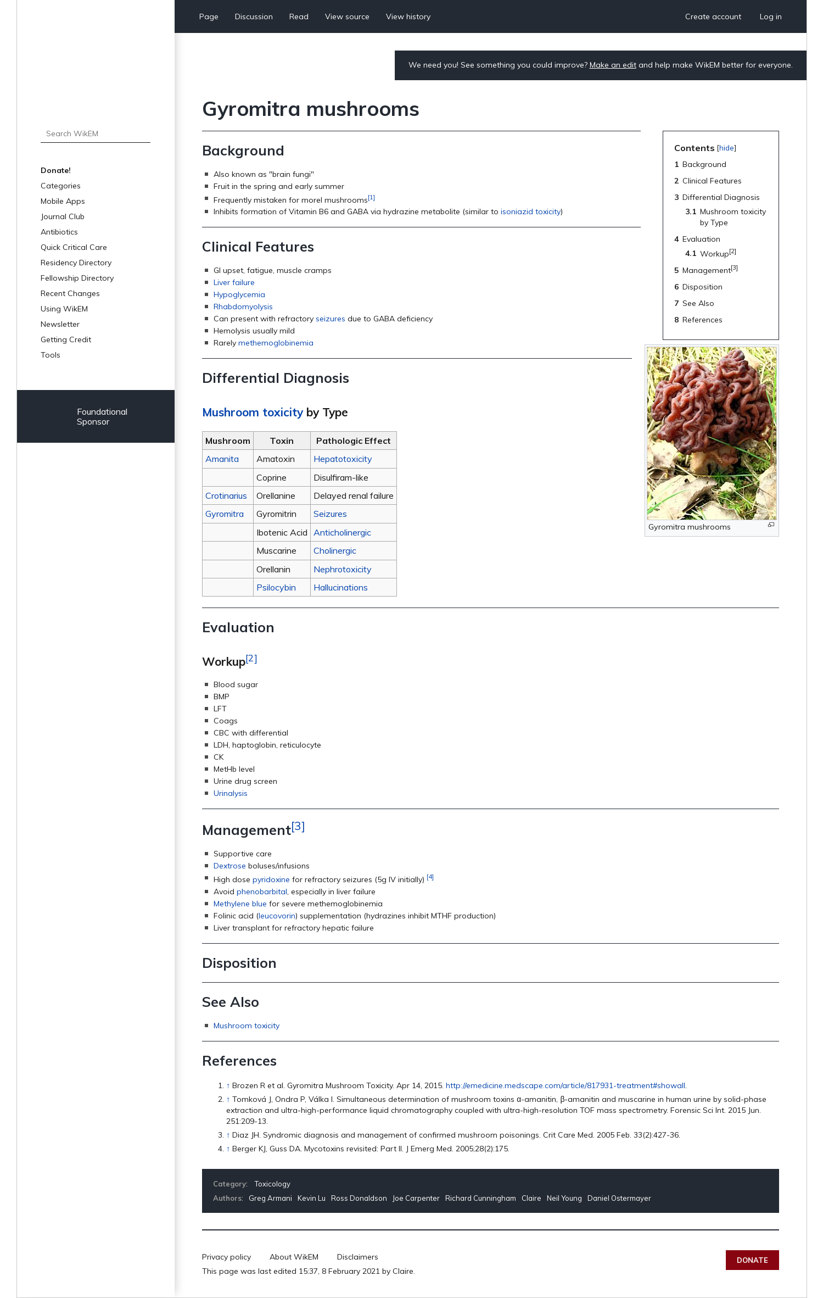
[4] (430, 876)
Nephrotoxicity (342, 569)
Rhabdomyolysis (243, 306)
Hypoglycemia (239, 294)
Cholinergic (334, 550)
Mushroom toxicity (252, 412)
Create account (713, 16)
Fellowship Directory (77, 278)
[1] (371, 197)
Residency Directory (76, 263)
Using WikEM (64, 309)
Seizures (330, 513)
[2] (251, 657)
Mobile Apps (63, 201)
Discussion (254, 16)
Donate (752, 1260)
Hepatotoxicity (342, 458)
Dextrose (230, 866)
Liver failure (234, 282)
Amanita (222, 458)
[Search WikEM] (96, 133)
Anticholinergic (342, 532)
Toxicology (272, 1183)
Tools (50, 355)
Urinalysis (231, 793)
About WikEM (294, 1257)
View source (347, 16)
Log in (771, 16)
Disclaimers (357, 1257)
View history (408, 16)
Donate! (56, 170)
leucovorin (277, 916)
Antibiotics (59, 232)
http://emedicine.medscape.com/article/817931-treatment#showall (565, 1085)
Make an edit (613, 65)
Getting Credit (66, 339)
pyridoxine (271, 879)
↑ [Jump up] (228, 1085)
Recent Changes (70, 293)
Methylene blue (240, 904)
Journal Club (63, 216)
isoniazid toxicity (531, 211)
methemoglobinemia (275, 343)
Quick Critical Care (74, 247)
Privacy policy (226, 1257)
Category (229, 1183)
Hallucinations (340, 587)
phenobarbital (262, 891)
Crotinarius (226, 495)
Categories (61, 186)
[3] (298, 825)
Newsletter (60, 324)
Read (299, 16)
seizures (330, 319)
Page (209, 16)
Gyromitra (224, 513)
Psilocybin (276, 587)
